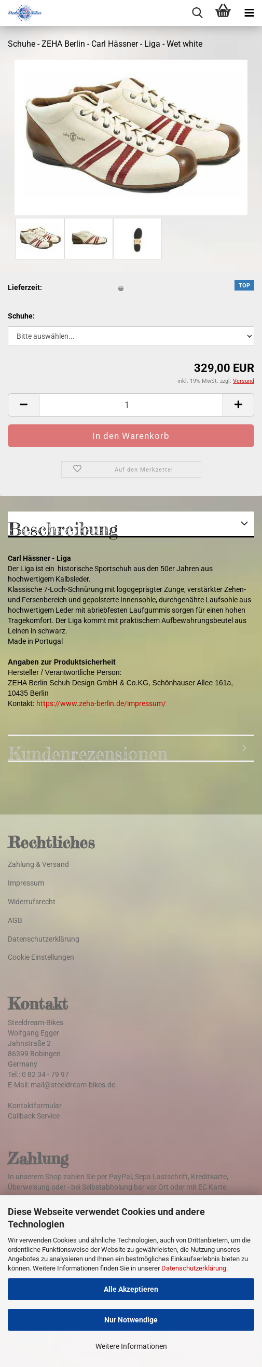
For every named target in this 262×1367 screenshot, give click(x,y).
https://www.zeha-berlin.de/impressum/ (101, 703)
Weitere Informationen (131, 1346)
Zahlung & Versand (38, 864)
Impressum (26, 883)
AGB (15, 920)
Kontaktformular (35, 1105)
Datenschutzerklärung (193, 1268)
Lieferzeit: (25, 287)
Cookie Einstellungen (41, 957)
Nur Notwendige (131, 1320)
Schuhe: (21, 316)
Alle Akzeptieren (131, 1289)
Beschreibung (63, 527)
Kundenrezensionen (88, 752)
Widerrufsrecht (32, 901)
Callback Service (34, 1116)
